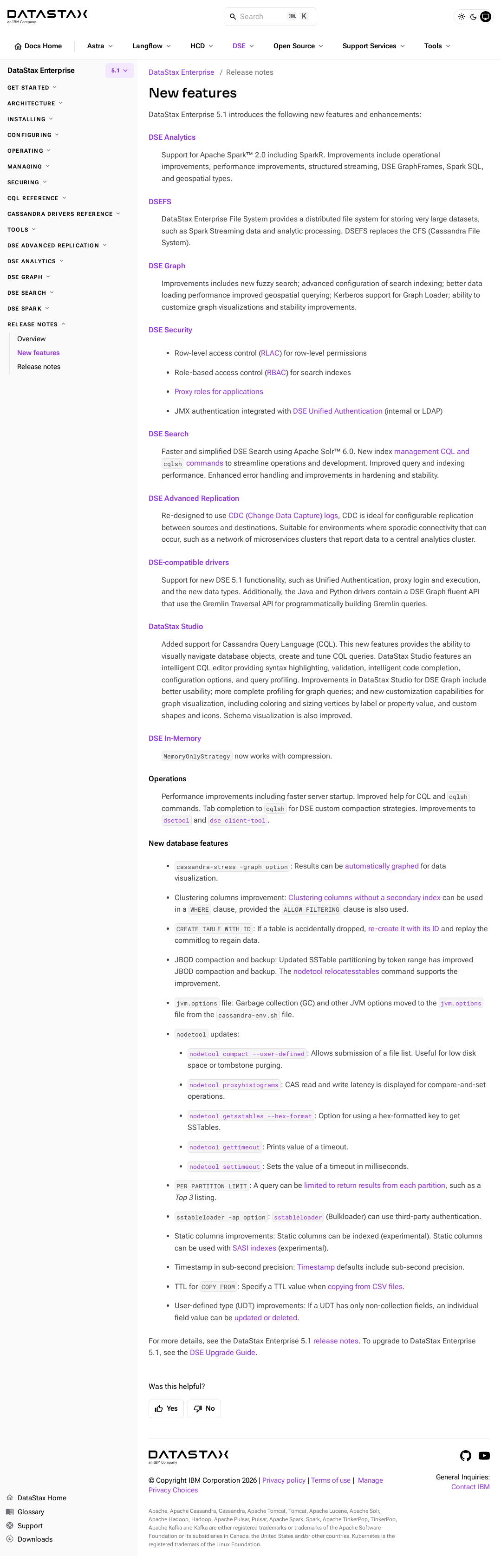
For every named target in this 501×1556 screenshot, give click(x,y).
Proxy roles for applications (219, 391)
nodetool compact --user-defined (247, 1053)
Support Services (375, 46)
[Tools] (69, 230)
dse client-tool (238, 820)
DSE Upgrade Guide (222, 1352)
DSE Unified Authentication (338, 411)
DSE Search (169, 433)
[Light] (461, 16)
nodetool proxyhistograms (234, 1085)
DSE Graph (167, 265)
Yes (166, 1409)
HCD (202, 46)
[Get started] (69, 88)
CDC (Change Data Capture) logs (283, 515)
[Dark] (473, 16)
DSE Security (170, 329)
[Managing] (69, 167)
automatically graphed (382, 866)
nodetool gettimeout (224, 1147)
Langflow (152, 46)
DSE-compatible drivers (189, 562)
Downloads (29, 1540)
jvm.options (461, 1003)
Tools (438, 46)
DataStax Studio (176, 626)
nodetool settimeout (224, 1166)
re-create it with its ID (403, 928)
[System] (485, 16)
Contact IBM (470, 1487)
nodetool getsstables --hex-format (250, 1116)
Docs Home (37, 46)
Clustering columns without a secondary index (364, 897)
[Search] (270, 16)
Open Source (299, 46)
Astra (101, 46)
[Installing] (69, 119)
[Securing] (69, 182)
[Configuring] (69, 135)
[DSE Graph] (69, 277)
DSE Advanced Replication (194, 498)
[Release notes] (69, 324)
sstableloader (298, 1216)
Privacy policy (284, 1481)
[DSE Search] (69, 293)
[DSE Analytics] (69, 261)
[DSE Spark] (69, 309)
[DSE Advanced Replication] (69, 245)
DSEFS (160, 201)
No (204, 1409)
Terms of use (331, 1481)
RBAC (276, 372)
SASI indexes (254, 1248)
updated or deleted (265, 1317)
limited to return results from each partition (374, 1185)
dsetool (176, 820)
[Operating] (69, 151)
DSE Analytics (172, 137)
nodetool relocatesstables (336, 971)
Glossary (25, 1512)
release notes (335, 1340)
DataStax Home (36, 1498)
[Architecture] (69, 103)
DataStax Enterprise (182, 72)
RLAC (270, 353)
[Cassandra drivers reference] (69, 214)
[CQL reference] (69, 198)
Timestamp (316, 1267)
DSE (244, 46)
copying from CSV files (365, 1286)
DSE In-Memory (175, 738)
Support (24, 1526)
